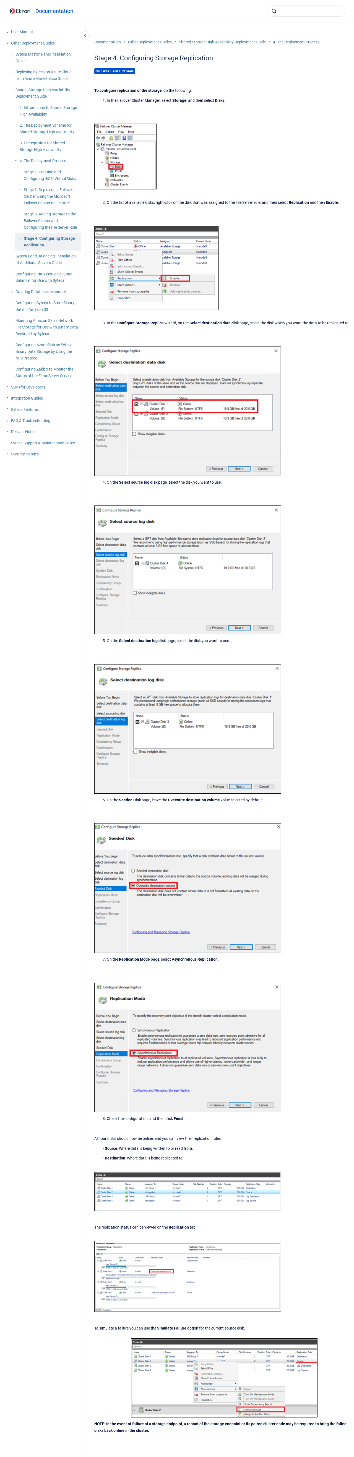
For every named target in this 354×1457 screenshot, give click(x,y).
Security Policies (25, 454)
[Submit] (274, 11)
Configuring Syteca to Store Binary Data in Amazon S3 (44, 306)
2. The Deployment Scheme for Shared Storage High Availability (47, 128)
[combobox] (306, 11)
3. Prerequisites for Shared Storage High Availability (42, 146)
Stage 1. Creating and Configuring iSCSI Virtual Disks (50, 175)
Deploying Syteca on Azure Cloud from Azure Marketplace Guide (43, 75)
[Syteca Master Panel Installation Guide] (12, 54)
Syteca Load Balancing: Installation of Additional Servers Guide (45, 259)
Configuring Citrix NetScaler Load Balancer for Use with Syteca (43, 277)
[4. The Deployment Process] (16, 160)
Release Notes (23, 431)
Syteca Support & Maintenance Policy (43, 443)
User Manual (22, 32)
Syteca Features (25, 409)
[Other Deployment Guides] (8, 43)
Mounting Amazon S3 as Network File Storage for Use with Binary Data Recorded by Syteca (46, 327)
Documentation (54, 11)
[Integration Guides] (8, 398)
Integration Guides (27, 398)
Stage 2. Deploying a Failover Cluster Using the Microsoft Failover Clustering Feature (48, 196)
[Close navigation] (85, 35)
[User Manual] (8, 32)
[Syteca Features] (8, 409)
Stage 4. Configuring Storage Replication (49, 241)
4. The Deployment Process (43, 160)
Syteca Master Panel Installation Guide (43, 57)
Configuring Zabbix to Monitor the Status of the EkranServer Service (44, 372)
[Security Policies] (8, 454)
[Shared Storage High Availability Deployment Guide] (12, 90)
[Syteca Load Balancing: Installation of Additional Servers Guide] (12, 256)
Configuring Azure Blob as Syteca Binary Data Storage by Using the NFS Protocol (43, 351)
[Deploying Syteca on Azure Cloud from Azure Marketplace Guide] (12, 72)
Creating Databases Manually (40, 292)
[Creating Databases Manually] (12, 292)
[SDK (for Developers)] (8, 387)
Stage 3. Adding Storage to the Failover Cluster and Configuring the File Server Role (50, 221)
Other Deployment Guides (33, 43)
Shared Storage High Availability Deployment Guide (42, 93)
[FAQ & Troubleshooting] (8, 420)
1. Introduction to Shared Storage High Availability (48, 110)
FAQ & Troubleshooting (30, 420)
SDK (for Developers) (28, 387)
